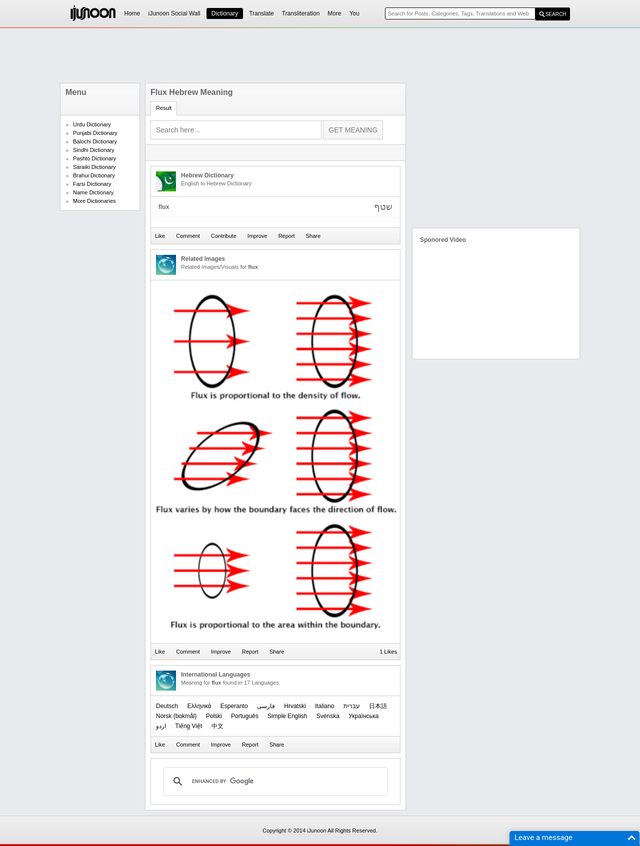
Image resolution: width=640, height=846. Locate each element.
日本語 (378, 706)
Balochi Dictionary (95, 141)
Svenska (328, 716)
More (334, 13)
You (355, 13)
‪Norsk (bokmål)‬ (176, 716)
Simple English (287, 716)
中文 (218, 726)
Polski (214, 716)
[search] (274, 782)
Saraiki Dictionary (94, 167)
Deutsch (167, 706)
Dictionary (225, 13)
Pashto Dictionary (94, 158)
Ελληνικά (199, 706)
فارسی (266, 706)
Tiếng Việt (188, 726)
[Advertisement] (320, 55)
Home (132, 13)
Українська (363, 716)
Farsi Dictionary (92, 184)
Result (164, 108)
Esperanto (234, 706)
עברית (352, 706)
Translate (261, 13)
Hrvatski (295, 706)
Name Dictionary (93, 192)
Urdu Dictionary (92, 124)
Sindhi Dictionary (93, 150)
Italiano (324, 706)
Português (244, 716)
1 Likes (388, 652)
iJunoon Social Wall (174, 13)
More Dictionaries (94, 201)
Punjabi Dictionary (95, 133)
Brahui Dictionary (94, 175)
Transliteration (301, 13)
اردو (161, 726)
